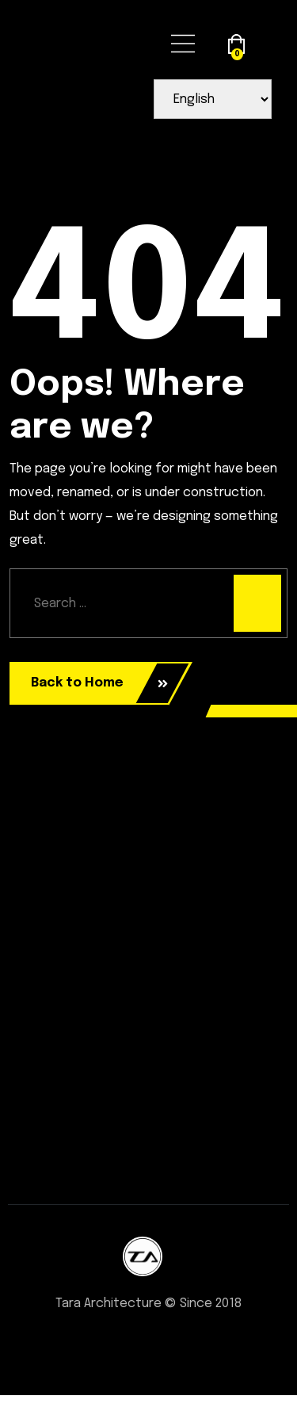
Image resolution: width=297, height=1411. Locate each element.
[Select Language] (213, 99)
